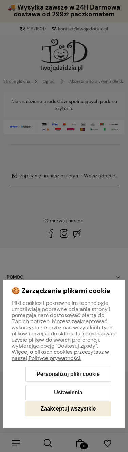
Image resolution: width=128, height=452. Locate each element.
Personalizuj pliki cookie (68, 374)
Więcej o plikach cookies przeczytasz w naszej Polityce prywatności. (60, 355)
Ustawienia (68, 392)
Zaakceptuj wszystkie (68, 409)
